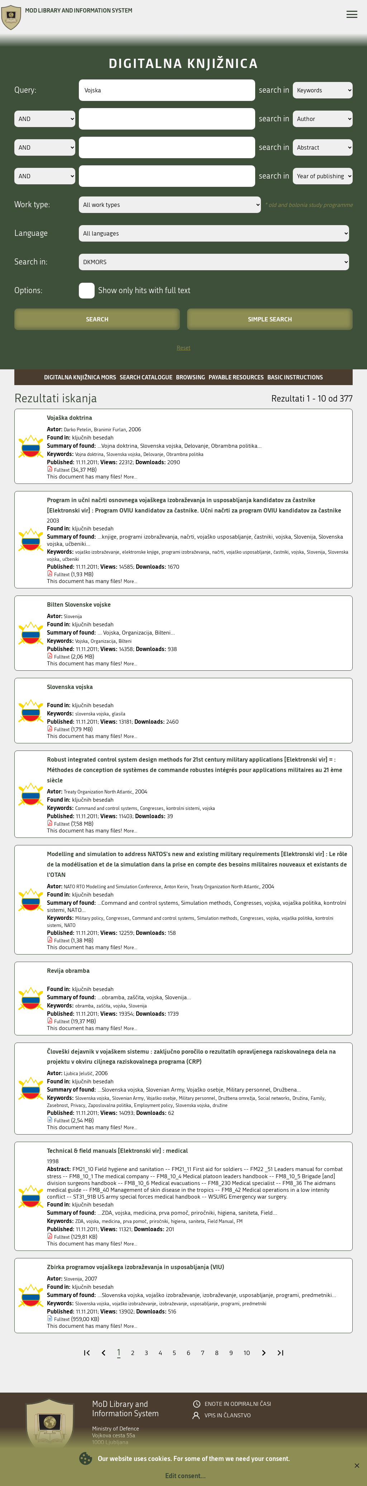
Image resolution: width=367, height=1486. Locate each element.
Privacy (124, 1115)
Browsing (190, 377)
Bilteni (135, 651)
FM (272, 1231)
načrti (247, 562)
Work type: (32, 204)
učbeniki (144, 569)
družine (294, 1115)
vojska (54, 569)
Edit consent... (185, 1475)
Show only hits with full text (144, 290)
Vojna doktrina (93, 454)
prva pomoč (147, 1231)
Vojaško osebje (178, 1108)
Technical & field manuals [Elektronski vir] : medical (128, 1161)
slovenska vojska (95, 723)
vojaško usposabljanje (284, 562)
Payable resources (236, 377)
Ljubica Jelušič (81, 1083)
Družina (56, 1115)
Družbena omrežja (269, 1108)
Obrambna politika (208, 454)
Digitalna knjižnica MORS (80, 377)
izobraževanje (193, 1313)
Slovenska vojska (134, 454)
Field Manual (250, 1231)
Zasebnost (100, 1115)
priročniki (176, 1231)
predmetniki (290, 1313)
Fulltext (63, 469)
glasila (126, 723)
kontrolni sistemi (206, 818)
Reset (183, 347)
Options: (28, 290)
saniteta (221, 1231)
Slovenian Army (138, 1108)
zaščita (109, 1015)
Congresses (169, 818)
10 (251, 1363)
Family (77, 1115)
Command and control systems (113, 818)
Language (31, 233)
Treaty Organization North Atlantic (106, 801)
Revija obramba (72, 981)
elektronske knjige (154, 562)
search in (265, 90)
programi (260, 1313)
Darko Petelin (80, 429)
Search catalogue (146, 377)
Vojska (83, 651)
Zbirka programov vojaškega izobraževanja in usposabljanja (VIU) (149, 1277)
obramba (86, 1015)
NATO (120, 935)
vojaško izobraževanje (102, 562)
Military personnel (222, 1108)
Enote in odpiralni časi (238, 1414)
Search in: (31, 262)
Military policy (92, 928)
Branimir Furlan (119, 429)
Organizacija (109, 651)
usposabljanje (230, 1313)
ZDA (80, 1231)
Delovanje (170, 454)
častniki (323, 562)
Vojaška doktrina (73, 418)
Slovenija (76, 569)
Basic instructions (295, 377)
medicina (118, 1231)
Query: (25, 90)
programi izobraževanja (209, 562)
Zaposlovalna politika (161, 1115)
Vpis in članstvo (228, 1426)
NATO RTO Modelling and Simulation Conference (124, 896)
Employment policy (214, 1115)
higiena (200, 1231)
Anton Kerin (201, 896)
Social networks (314, 1108)
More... (132, 476)
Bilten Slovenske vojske (84, 615)
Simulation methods (247, 928)
